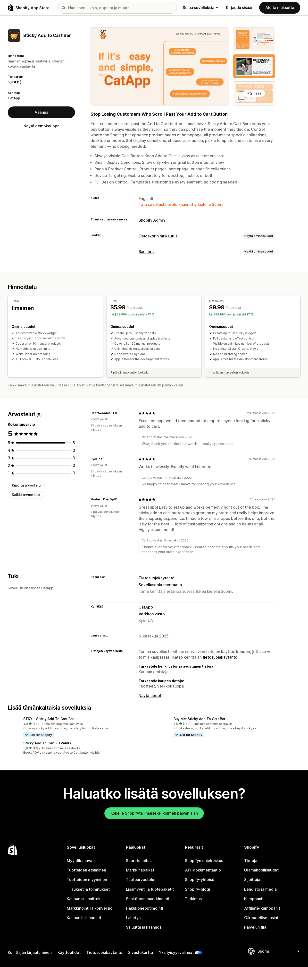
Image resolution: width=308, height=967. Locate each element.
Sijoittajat (253, 879)
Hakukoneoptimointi (144, 908)
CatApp (14, 98)
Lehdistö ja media (260, 889)
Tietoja (250, 860)
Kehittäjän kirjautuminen (30, 952)
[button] (79, 727)
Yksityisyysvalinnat (176, 952)
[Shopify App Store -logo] (29, 7)
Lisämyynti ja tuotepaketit (150, 889)
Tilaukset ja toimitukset (88, 889)
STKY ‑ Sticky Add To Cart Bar (48, 719)
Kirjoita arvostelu (26, 485)
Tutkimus (193, 899)
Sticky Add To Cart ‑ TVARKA (47, 743)
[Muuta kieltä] (278, 951)
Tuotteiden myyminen (87, 879)
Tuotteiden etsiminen (86, 870)
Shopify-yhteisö (199, 879)
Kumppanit (254, 899)
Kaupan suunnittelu (84, 899)
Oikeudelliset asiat (261, 917)
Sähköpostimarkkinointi (147, 899)
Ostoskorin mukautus (158, 236)
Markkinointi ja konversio (90, 908)
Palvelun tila (255, 927)
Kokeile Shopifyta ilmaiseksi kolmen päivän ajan (154, 813)
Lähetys (133, 917)
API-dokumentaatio (203, 870)
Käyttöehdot (69, 952)
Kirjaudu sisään (239, 7)
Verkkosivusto (152, 614)
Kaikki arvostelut (26, 495)
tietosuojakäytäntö (220, 657)
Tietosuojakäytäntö (157, 578)
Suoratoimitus (138, 860)
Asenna (41, 112)
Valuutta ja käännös (143, 927)
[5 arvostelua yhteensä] (74, 443)
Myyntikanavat (80, 860)
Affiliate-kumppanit (262, 908)
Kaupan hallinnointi (84, 917)
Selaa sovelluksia (200, 7)
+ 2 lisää (254, 93)
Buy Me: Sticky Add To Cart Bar (199, 719)
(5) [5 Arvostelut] (19, 82)
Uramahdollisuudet (261, 870)
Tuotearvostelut (141, 879)
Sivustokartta (140, 952)
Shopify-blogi (197, 889)
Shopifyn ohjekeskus (204, 860)
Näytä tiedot (150, 695)
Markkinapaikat (140, 870)
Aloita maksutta (279, 7)
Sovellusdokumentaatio (160, 585)
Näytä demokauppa (41, 126)
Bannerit (146, 251)
